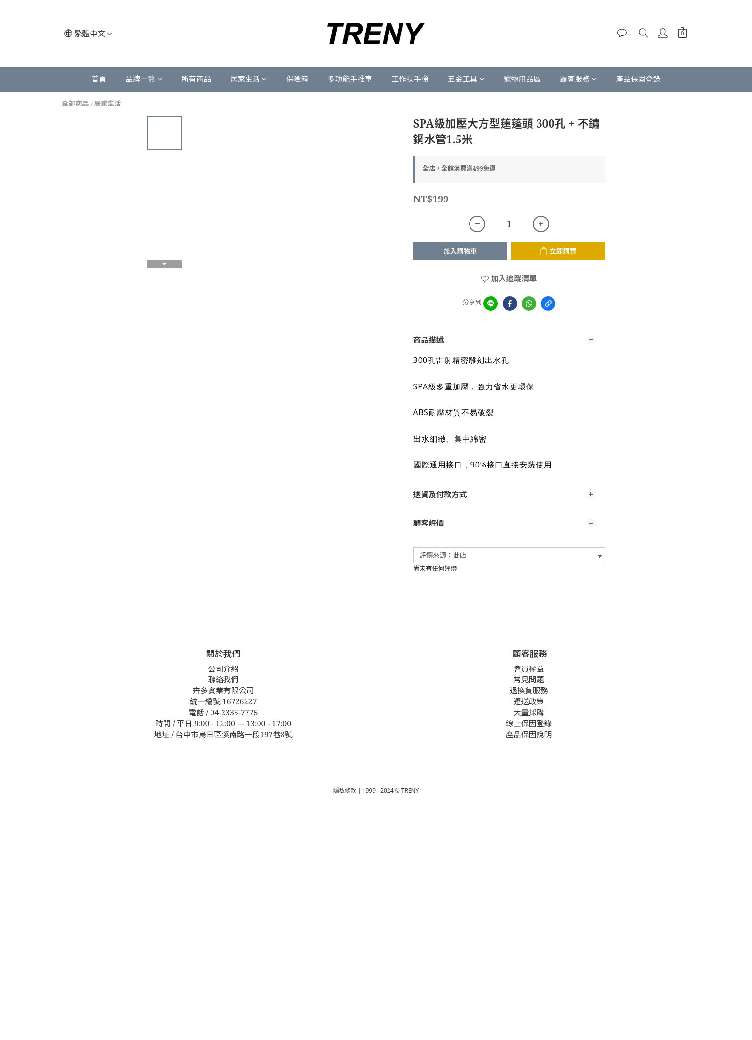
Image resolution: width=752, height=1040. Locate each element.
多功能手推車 (350, 78)
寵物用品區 (522, 78)
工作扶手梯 (410, 78)
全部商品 (75, 103)
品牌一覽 (144, 78)
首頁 (99, 78)
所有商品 (196, 78)
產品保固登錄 (638, 78)
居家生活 (248, 78)
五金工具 (466, 78)
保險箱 (297, 78)
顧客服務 (578, 78)
